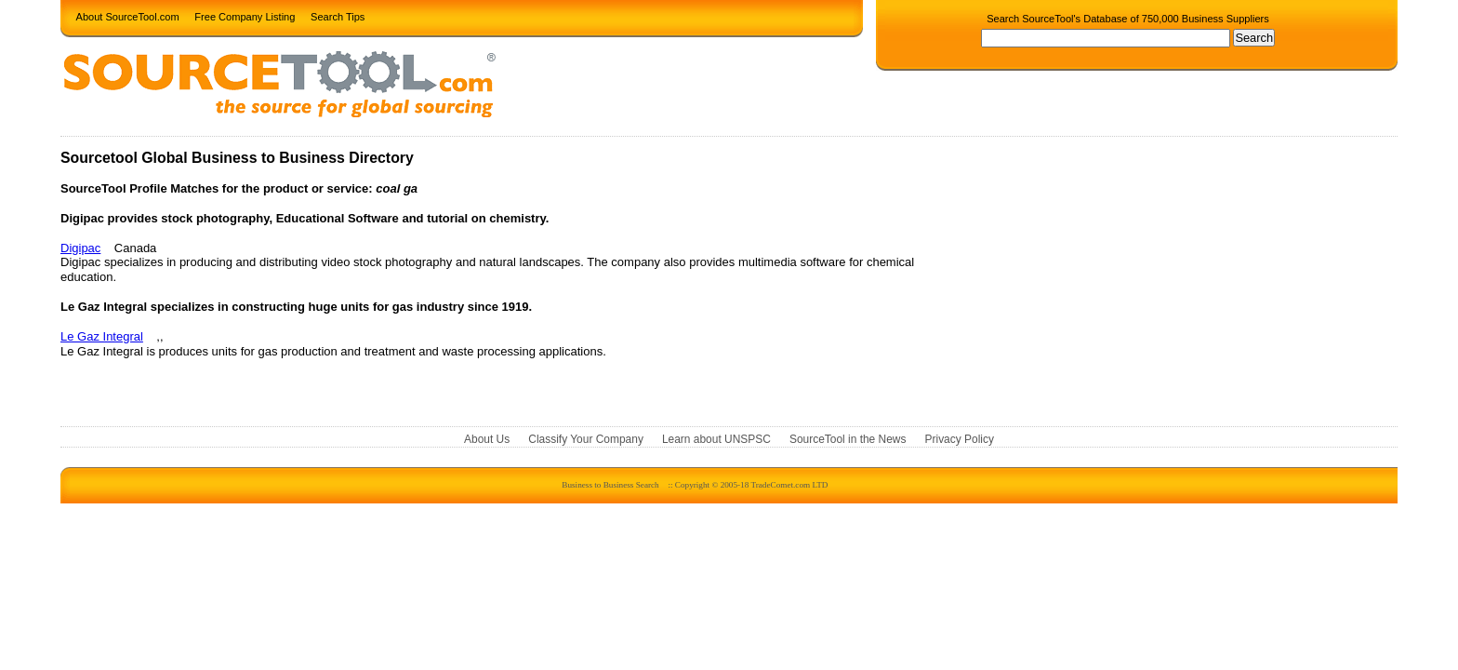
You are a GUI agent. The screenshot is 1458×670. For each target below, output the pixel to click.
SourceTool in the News (848, 439)
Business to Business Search (610, 484)
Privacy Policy (959, 439)
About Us (487, 439)
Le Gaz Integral (101, 336)
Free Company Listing (244, 15)
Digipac (80, 248)
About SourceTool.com (127, 15)
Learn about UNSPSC (716, 439)
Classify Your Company (585, 439)
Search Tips (337, 15)
